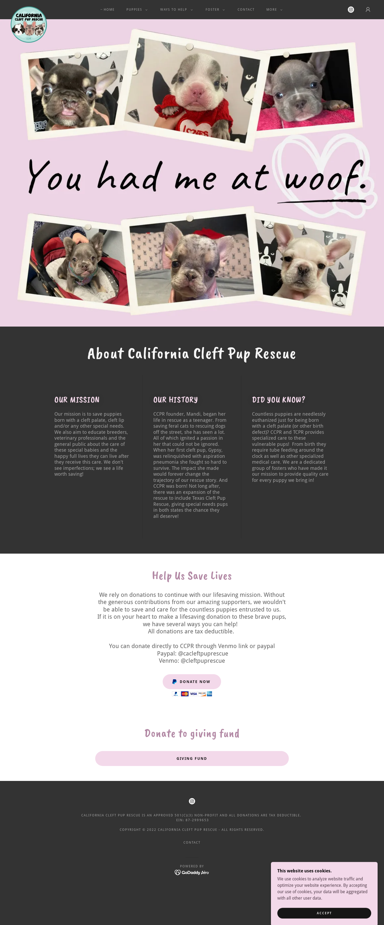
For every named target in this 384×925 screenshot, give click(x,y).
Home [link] (109, 9)
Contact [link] (246, 9)
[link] (29, 8)
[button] (136, 9)
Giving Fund (192, 758)
